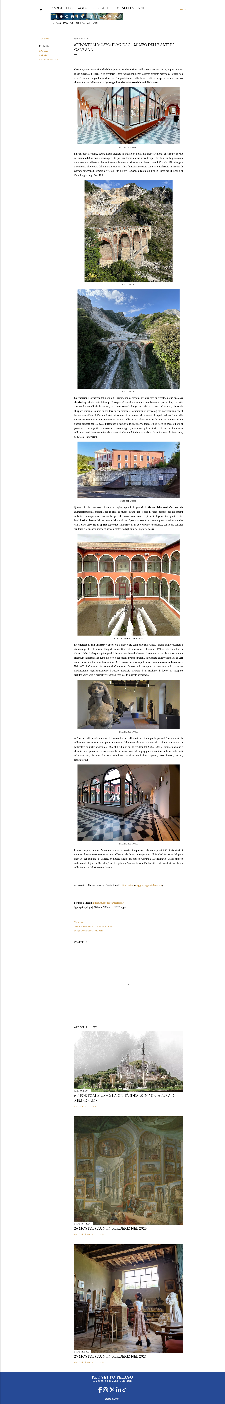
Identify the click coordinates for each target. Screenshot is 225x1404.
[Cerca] (182, 9)
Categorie (91, 23)
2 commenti (90, 1106)
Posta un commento (94, 1234)
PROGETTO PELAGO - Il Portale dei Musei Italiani (97, 8)
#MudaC (44, 55)
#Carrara (43, 51)
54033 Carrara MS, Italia (92, 931)
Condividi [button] (44, 38)
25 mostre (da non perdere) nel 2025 (110, 1356)
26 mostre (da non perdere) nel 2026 (110, 1228)
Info (54, 23)
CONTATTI (112, 1399)
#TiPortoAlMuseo (70, 23)
